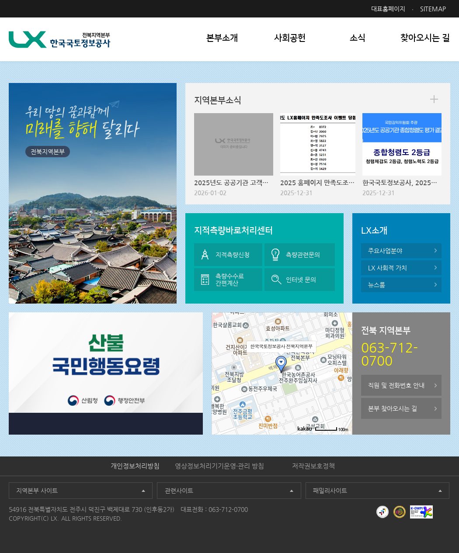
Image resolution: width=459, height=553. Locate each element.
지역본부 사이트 (37, 490)
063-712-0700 (228, 509)
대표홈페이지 (388, 8)
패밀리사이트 (330, 490)
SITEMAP (433, 8)
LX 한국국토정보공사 (60, 39)
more (434, 99)
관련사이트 (179, 490)
